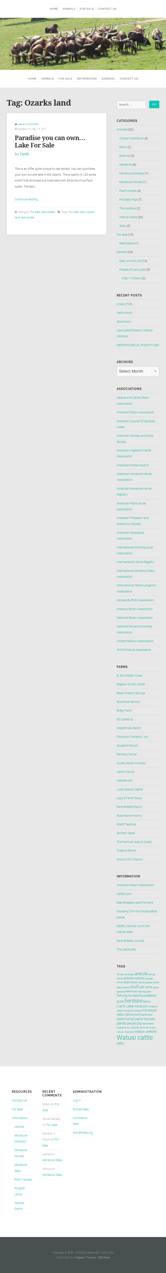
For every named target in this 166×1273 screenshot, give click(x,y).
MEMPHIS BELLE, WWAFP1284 (138, 345)
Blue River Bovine (128, 702)
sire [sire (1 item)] (146, 1027)
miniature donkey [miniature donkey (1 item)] (132, 1010)
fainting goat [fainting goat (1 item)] (144, 991)
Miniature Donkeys (131, 173)
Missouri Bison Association (135, 609)
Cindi (24, 154)
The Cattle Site (126, 949)
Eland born (124, 322)
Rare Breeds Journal (130, 941)
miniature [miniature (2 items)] (140, 1006)
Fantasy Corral (127, 754)
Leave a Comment (28, 124)
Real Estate (48, 212)
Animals (69, 8)
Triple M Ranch (126, 850)
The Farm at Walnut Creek (134, 842)
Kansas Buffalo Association (135, 600)
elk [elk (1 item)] (135, 991)
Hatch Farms (125, 772)
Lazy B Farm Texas (129, 798)
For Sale (87, 8)
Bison (123, 147)
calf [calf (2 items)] (141, 987)
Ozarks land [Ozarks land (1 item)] (146, 1014)
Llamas (19, 1127)
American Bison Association (135, 412)
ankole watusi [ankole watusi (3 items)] (134, 978)
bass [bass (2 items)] (127, 982)
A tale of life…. (126, 304)
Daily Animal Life (130, 261)
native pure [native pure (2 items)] (132, 1014)
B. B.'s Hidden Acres (129, 675)
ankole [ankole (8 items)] (141, 973)
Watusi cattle (128, 217)
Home (54, 8)
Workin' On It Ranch (130, 859)
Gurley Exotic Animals (131, 763)
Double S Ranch (127, 746)
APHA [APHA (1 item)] (120, 982)
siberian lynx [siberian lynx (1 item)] (137, 1027)
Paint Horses (128, 191)
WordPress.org (83, 1133)
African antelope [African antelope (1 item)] (125, 974)
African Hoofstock (131, 138)
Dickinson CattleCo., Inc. (133, 737)
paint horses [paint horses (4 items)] (145, 1019)
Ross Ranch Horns (129, 816)
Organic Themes (85, 1257)
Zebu (122, 226)
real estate (27, 217)
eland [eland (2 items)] (130, 991)
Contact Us (107, 8)
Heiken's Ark (124, 780)
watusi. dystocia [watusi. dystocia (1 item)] (125, 1032)
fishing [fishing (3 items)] (122, 996)
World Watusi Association (134, 650)
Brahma (124, 156)
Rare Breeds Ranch (129, 807)
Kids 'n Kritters (131, 278)
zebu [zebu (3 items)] (120, 1043)
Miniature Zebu (52, 1160)
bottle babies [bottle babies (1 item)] (145, 982)
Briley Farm (124, 710)
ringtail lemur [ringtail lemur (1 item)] (123, 1027)
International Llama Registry (136, 562)
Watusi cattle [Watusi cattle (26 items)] (135, 1037)
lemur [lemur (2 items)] (147, 1001)
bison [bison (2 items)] (134, 982)
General (109, 78)
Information (86, 78)
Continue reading (26, 199)
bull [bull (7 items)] (135, 986)
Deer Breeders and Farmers (135, 903)
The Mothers (127, 208)
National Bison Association (135, 618)
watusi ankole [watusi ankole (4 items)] (145, 1031)
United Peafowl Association (135, 641)
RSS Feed (104, 1257)
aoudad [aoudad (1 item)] (149, 978)
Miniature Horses (130, 182)
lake (82, 212)
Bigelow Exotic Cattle (131, 684)
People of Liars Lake (132, 270)
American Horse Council (133, 465)
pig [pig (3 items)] (139, 1023)
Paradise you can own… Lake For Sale (50, 141)
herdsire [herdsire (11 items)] (133, 1001)
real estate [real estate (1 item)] (147, 1023)
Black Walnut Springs (131, 693)
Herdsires (125, 165)
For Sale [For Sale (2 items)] (133, 995)
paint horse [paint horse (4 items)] (126, 1019)
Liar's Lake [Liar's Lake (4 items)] (125, 1006)
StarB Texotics (126, 824)
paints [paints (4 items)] (121, 1023)
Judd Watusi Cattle (129, 789)
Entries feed (81, 1109)
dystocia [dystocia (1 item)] (121, 991)
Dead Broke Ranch (129, 728)
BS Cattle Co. (125, 719)
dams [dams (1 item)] (156, 987)
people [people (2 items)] (131, 1023)
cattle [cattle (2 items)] (148, 987)
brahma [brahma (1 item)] (126, 987)
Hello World (124, 313)
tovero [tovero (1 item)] (152, 1027)
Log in (77, 1100)
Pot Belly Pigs (128, 199)
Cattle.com (124, 894)
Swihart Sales (126, 833)
